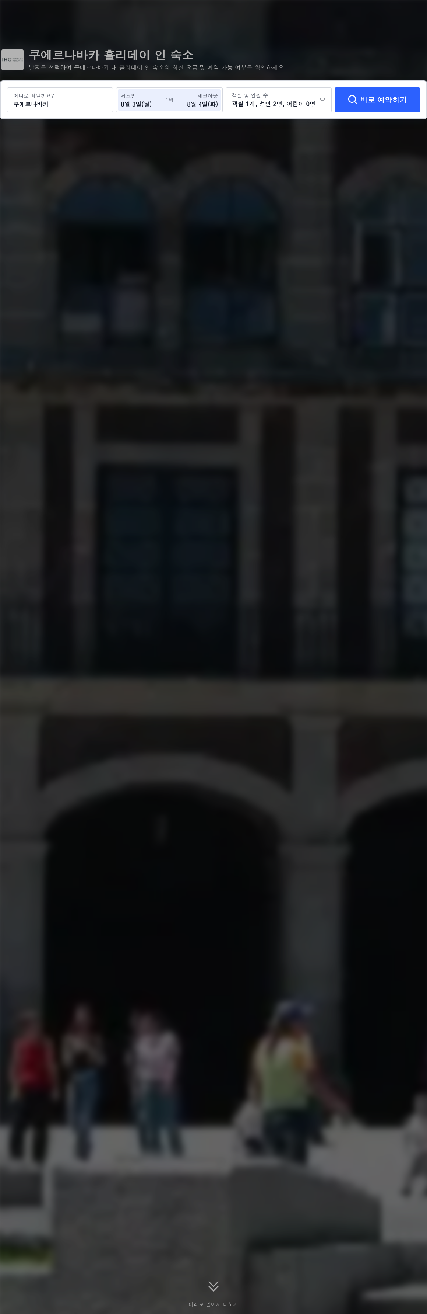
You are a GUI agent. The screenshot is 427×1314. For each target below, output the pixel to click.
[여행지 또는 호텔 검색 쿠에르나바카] (60, 99)
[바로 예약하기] (377, 99)
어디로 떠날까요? (33, 95)
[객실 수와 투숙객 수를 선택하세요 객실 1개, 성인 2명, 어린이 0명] (278, 100)
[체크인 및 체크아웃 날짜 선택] (142, 100)
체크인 (128, 95)
